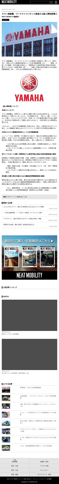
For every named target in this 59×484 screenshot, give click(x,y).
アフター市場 (44, 466)
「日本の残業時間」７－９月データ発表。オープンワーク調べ (30, 213)
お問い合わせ (27, 479)
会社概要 (49, 479)
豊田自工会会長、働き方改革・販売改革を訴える (30, 225)
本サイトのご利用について (14, 479)
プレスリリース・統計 (44, 474)
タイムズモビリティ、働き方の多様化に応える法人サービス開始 (30, 207)
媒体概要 (14, 461)
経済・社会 (24, 197)
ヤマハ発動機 (16, 197)
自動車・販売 (44, 461)
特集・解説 (14, 474)
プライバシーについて (39, 479)
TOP (14, 460)
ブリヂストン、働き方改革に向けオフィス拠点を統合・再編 (30, 219)
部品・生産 (14, 466)
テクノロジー (44, 470)
